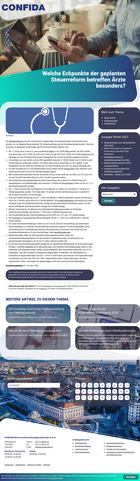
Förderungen (69, 169)
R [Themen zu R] (127, 391)
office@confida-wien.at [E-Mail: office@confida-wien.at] (44, 447)
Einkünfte (29, 247)
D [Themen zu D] (96, 385)
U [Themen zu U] (90, 398)
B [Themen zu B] (83, 385)
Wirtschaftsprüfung (82, 452)
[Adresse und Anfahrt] (8, 45)
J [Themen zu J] (77, 391)
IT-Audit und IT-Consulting (116, 450)
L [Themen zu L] (90, 391)
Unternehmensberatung (115, 444)
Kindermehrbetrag (65, 200)
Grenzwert (16, 218)
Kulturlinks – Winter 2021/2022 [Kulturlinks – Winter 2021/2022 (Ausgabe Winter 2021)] (117, 174)
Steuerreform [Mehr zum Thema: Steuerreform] (109, 118)
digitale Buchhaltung (83, 447)
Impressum (9, 465)
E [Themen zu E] (102, 385)
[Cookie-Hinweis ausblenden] (131, 477)
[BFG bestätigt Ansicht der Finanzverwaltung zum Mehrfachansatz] (38, 313)
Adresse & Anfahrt (34, 465)
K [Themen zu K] (83, 391)
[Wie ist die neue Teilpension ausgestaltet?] (38, 338)
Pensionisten (67, 183)
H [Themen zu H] (121, 385)
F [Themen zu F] (109, 385)
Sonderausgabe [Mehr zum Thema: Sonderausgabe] (110, 121)
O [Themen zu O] (109, 391)
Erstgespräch (43, 289)
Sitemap (47, 465)
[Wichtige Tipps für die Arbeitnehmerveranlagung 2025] (107, 313)
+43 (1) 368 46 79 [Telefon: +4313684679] (42, 442)
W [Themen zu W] (103, 398)
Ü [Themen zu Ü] (127, 398)
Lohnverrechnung (81, 450)
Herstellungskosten (62, 232)
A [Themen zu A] (77, 385)
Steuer (51, 151)
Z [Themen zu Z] (109, 398)
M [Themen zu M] (96, 391)
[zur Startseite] (24, 8)
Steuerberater (47, 286)
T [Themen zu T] (83, 398)
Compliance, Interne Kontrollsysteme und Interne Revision (120, 453)
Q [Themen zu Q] (121, 391)
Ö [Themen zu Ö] (121, 398)
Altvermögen (45, 261)
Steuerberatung (81, 444)
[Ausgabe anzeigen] (108, 200)
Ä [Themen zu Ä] (115, 398)
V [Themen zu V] (96, 398)
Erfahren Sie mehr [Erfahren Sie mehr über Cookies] (56, 478)
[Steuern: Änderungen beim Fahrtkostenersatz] (107, 338)
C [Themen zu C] (90, 385)
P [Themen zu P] (115, 391)
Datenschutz (20, 465)
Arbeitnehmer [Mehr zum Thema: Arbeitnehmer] (110, 123)
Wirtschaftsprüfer (60, 286)
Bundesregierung (16, 141)
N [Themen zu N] (102, 391)
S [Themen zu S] (77, 398)
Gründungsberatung (114, 447)
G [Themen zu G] (115, 385)
